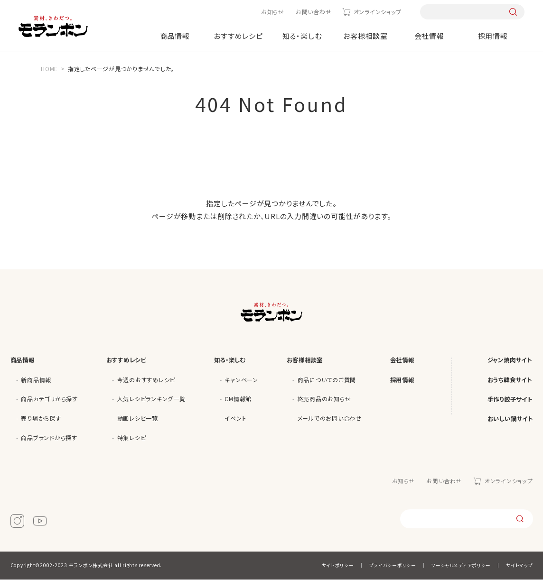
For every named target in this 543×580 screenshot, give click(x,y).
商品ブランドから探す (49, 438)
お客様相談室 (365, 36)
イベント (235, 419)
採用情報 (493, 36)
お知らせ (272, 12)
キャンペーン (241, 380)
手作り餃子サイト (508, 400)
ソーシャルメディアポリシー (461, 566)
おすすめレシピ (238, 36)
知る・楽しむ (302, 36)
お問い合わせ (314, 12)
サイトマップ (519, 566)
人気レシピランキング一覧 (151, 400)
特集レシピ (131, 438)
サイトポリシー (337, 566)
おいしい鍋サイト (508, 421)
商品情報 (175, 36)
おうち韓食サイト (508, 380)
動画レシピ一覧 (137, 419)
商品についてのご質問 (327, 380)
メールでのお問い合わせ (330, 419)
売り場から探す (41, 419)
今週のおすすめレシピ (146, 380)
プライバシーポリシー (392, 566)
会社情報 (429, 36)
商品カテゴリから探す (49, 400)
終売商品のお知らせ (324, 400)
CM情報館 (238, 400)
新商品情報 (36, 380)
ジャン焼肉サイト (508, 360)
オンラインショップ (378, 12)
